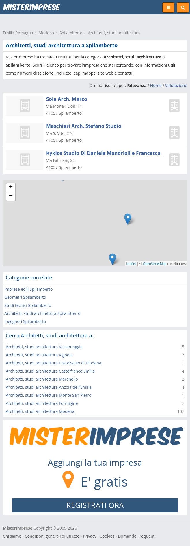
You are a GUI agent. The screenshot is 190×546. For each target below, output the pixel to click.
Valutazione (176, 85)
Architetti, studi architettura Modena (40, 411)
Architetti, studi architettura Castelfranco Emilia (50, 371)
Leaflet (131, 263)
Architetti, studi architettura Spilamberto (42, 313)
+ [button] (11, 187)
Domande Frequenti (137, 536)
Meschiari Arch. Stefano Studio (83, 126)
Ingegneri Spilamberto (25, 321)
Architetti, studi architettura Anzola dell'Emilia (49, 387)
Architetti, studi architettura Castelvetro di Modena (53, 363)
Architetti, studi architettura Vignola (39, 355)
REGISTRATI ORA (95, 505)
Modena (46, 32)
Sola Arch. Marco (66, 99)
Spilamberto (71, 32)
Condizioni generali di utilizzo (52, 536)
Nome (156, 85)
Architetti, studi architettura (114, 32)
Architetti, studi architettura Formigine (42, 403)
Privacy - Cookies (98, 536)
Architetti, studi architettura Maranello (42, 379)
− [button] (11, 196)
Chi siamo (12, 536)
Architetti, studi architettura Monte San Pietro (49, 395)
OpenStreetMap (155, 263)
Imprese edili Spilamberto (28, 289)
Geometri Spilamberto (25, 297)
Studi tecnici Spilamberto (27, 305)
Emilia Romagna (18, 32)
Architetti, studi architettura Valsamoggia (44, 346)
